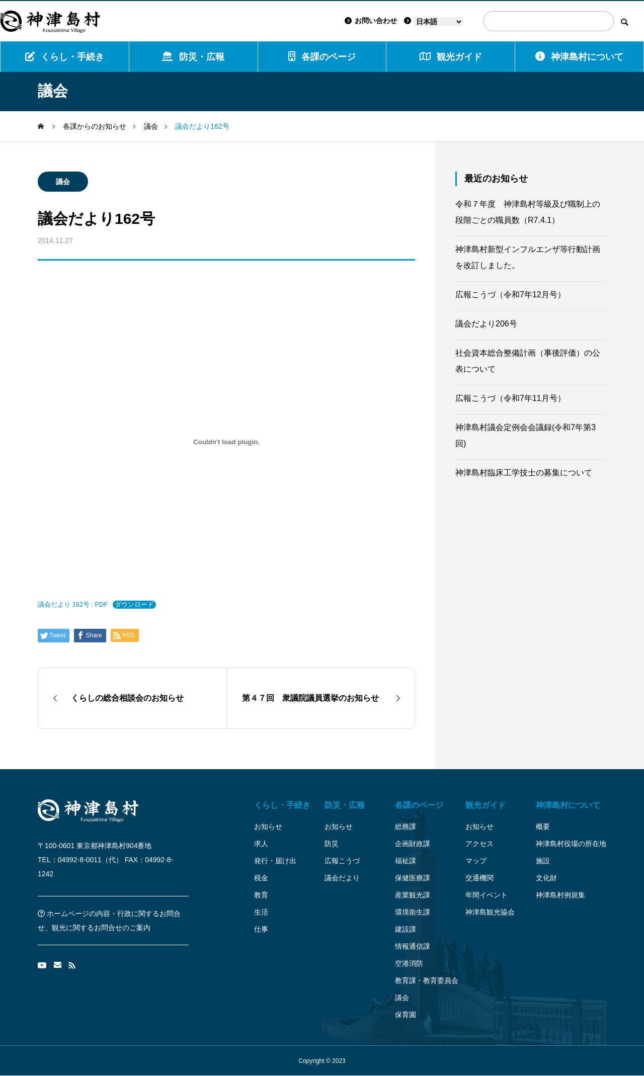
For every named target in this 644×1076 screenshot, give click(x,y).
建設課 (405, 929)
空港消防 (409, 963)
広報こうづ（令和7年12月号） (510, 294)
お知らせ (268, 826)
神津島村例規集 (560, 895)
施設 (543, 861)
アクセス (479, 844)
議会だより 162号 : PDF (73, 604)
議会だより (342, 878)
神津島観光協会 (490, 912)
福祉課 (405, 861)
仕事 (261, 929)
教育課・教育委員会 (426, 980)
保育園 (405, 1015)
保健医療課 (412, 878)
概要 (543, 826)
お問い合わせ (371, 21)
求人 (261, 844)
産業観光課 (412, 895)
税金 (261, 878)
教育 (261, 895)
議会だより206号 (486, 323)
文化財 (546, 878)
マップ (476, 861)
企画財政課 (412, 844)
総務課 (405, 826)
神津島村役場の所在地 (571, 844)
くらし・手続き (64, 56)
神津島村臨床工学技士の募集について (523, 472)
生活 (261, 912)
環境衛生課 (412, 912)
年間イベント (486, 895)
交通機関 (479, 878)
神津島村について (579, 56)
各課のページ (322, 56)
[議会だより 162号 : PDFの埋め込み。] (226, 442)
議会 (63, 182)
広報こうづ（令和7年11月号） (510, 398)
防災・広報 (193, 56)
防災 (332, 844)
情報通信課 (412, 946)
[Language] (438, 21)
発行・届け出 (275, 861)
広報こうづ (342, 861)
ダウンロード (134, 604)
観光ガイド (485, 805)
